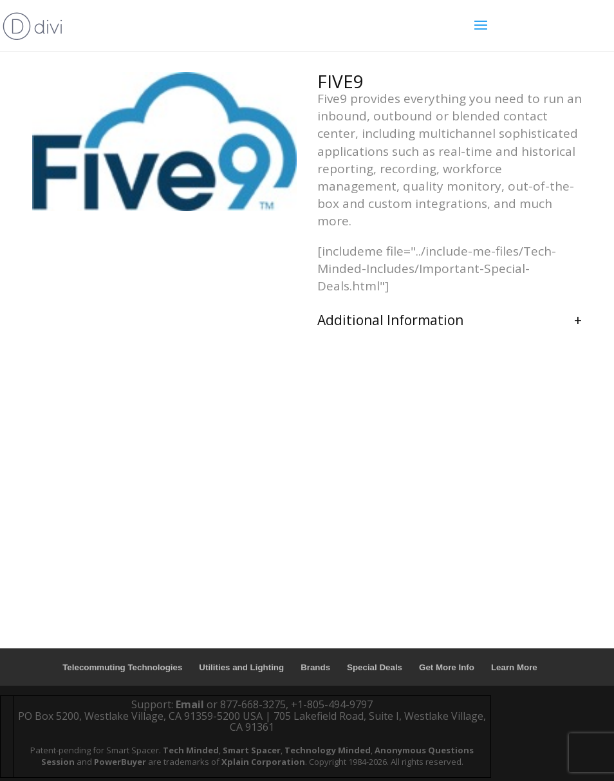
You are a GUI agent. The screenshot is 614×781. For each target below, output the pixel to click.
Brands (315, 667)
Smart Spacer (252, 750)
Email (190, 704)
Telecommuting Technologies (122, 667)
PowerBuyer (120, 761)
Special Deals (374, 667)
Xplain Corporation (263, 761)
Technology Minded (327, 750)
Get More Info (446, 667)
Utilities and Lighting (241, 667)
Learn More (514, 667)
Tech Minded (191, 750)
